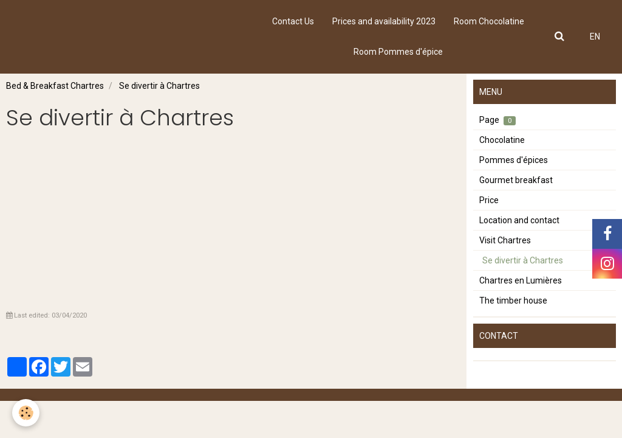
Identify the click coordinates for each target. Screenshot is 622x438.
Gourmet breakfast (516, 180)
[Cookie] (25, 412)
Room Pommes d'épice (398, 52)
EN (595, 36)
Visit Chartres (505, 240)
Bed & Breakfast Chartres (55, 86)
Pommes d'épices (513, 160)
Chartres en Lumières (520, 280)
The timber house (513, 300)
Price (489, 200)
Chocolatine (502, 140)
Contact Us (293, 21)
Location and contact (519, 220)
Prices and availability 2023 (384, 21)
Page (497, 120)
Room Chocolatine (489, 21)
